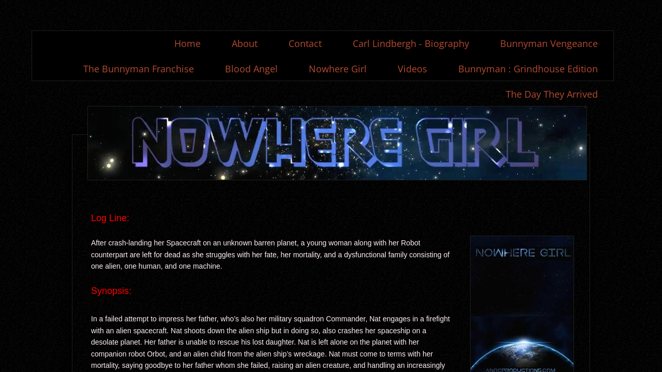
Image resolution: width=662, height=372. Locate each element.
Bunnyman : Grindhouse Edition (528, 69)
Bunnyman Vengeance (549, 43)
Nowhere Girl (338, 69)
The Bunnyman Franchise (138, 69)
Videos (412, 69)
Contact (305, 43)
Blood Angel (251, 69)
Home (187, 43)
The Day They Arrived (552, 94)
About (245, 43)
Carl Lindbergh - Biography (411, 43)
